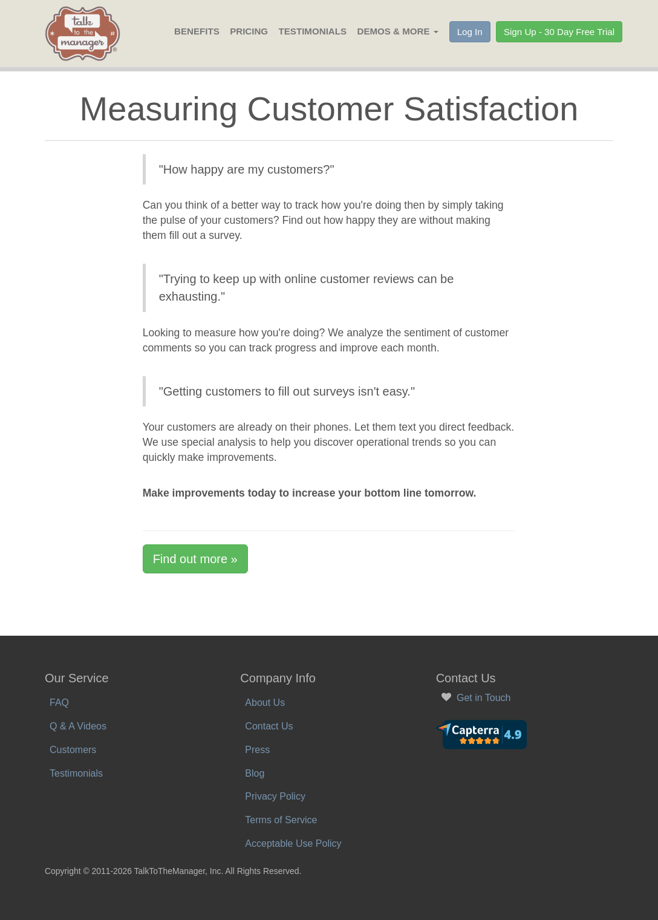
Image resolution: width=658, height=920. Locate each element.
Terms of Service (281, 820)
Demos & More (397, 31)
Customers (73, 750)
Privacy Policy (275, 796)
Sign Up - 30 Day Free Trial (559, 32)
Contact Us (269, 726)
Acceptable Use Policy (293, 843)
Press (257, 750)
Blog (254, 773)
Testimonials (313, 31)
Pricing (249, 31)
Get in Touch (484, 698)
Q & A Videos (78, 726)
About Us (265, 702)
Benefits (197, 31)
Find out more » (195, 559)
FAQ (59, 702)
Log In (470, 32)
